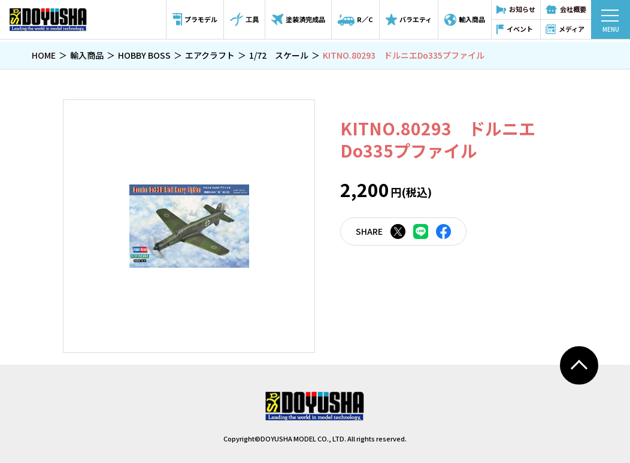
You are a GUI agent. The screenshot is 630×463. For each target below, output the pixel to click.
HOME (44, 55)
